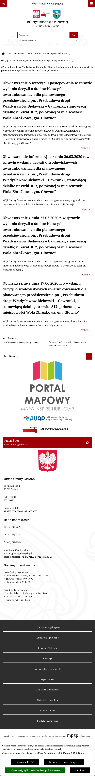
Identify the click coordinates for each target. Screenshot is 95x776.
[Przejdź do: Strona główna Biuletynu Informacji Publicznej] (3, 53)
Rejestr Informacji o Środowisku (51, 53)
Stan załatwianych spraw (47, 627)
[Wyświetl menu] (91, 3)
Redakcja (47, 658)
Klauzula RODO (25, 762)
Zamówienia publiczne (47, 637)
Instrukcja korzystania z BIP (47, 669)
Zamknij (79, 770)
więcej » (85, 148)
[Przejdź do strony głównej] (47, 19)
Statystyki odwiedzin (47, 700)
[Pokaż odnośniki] (3, 3)
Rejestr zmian (47, 679)
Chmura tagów (47, 710)
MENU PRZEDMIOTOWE (19, 53)
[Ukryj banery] (89, 356)
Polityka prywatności (47, 721)
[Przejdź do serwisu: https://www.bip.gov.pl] (48, 3)
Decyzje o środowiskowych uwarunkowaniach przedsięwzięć (32, 60)
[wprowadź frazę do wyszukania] (43, 35)
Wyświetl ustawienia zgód (63, 762)
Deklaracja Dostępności (47, 689)
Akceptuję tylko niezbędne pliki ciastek (35, 770)
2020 (68, 60)
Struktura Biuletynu (48, 648)
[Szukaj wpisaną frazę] (74, 35)
